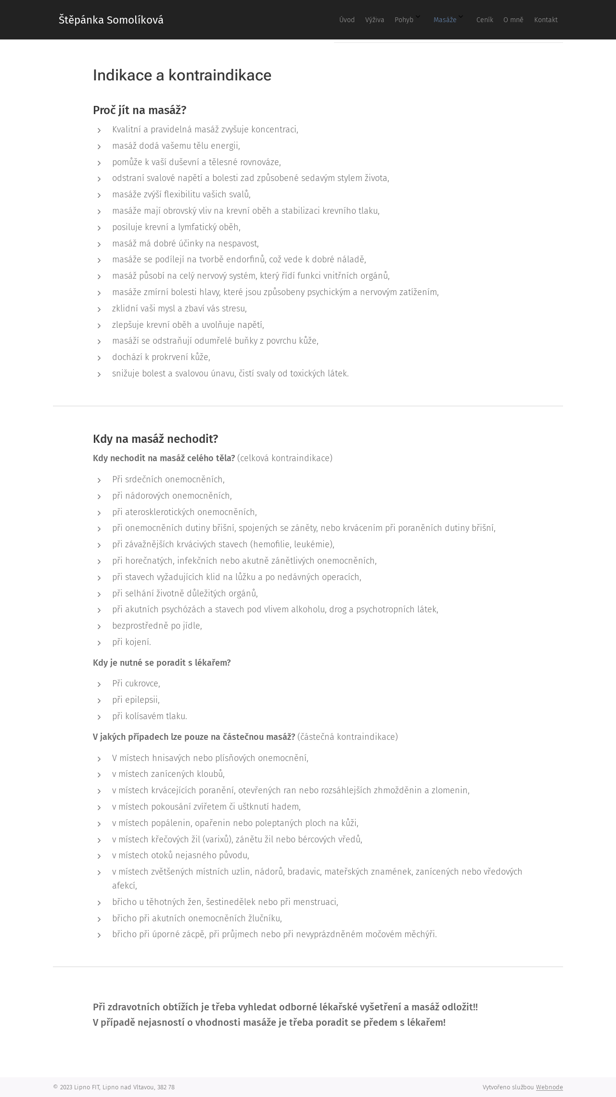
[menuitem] (437, 19)
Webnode (549, 1087)
